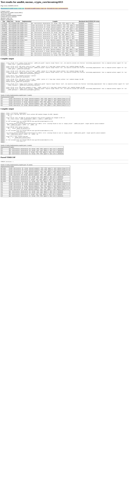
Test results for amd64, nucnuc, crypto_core (35, 8)
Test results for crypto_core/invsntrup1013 (57, 8)
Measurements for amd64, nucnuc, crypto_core (12, 8)
